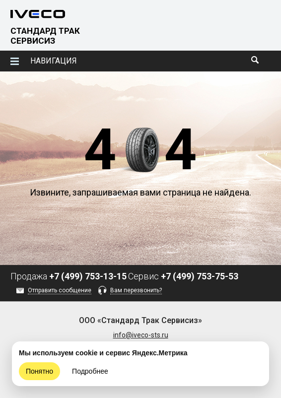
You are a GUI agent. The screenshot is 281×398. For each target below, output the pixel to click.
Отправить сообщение (59, 290)
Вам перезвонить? (136, 290)
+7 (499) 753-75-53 (199, 276)
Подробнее (90, 371)
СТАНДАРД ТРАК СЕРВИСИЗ (45, 36)
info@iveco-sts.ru (140, 335)
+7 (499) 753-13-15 (88, 276)
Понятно (39, 371)
